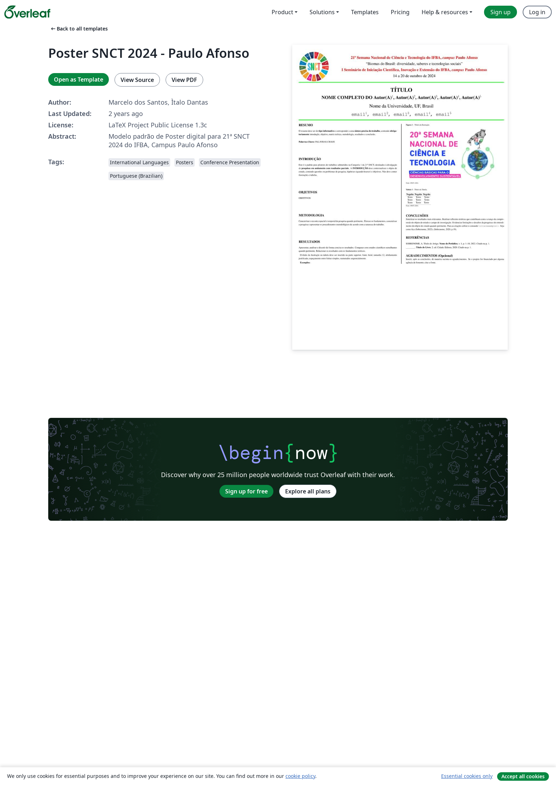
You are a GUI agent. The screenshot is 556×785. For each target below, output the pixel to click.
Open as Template (78, 79)
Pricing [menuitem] (400, 12)
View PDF (184, 80)
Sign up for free (246, 491)
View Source (137, 80)
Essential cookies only (467, 776)
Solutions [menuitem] (322, 12)
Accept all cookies (523, 776)
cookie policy (300, 776)
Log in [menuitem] (537, 12)
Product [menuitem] (282, 12)
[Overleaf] (27, 12)
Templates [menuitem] (365, 12)
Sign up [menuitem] (500, 12)
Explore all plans (307, 491)
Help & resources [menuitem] (445, 12)
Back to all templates (79, 28)
